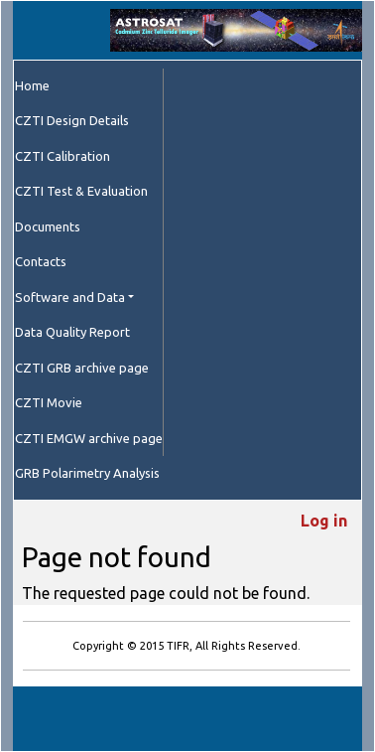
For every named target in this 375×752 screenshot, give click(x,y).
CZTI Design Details (72, 120)
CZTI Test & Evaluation (81, 191)
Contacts (40, 261)
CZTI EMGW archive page (89, 438)
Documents (47, 226)
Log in (324, 520)
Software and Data (70, 297)
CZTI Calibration (62, 156)
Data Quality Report (72, 332)
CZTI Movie (48, 402)
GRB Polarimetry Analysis (87, 473)
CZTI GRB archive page (82, 368)
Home (32, 85)
